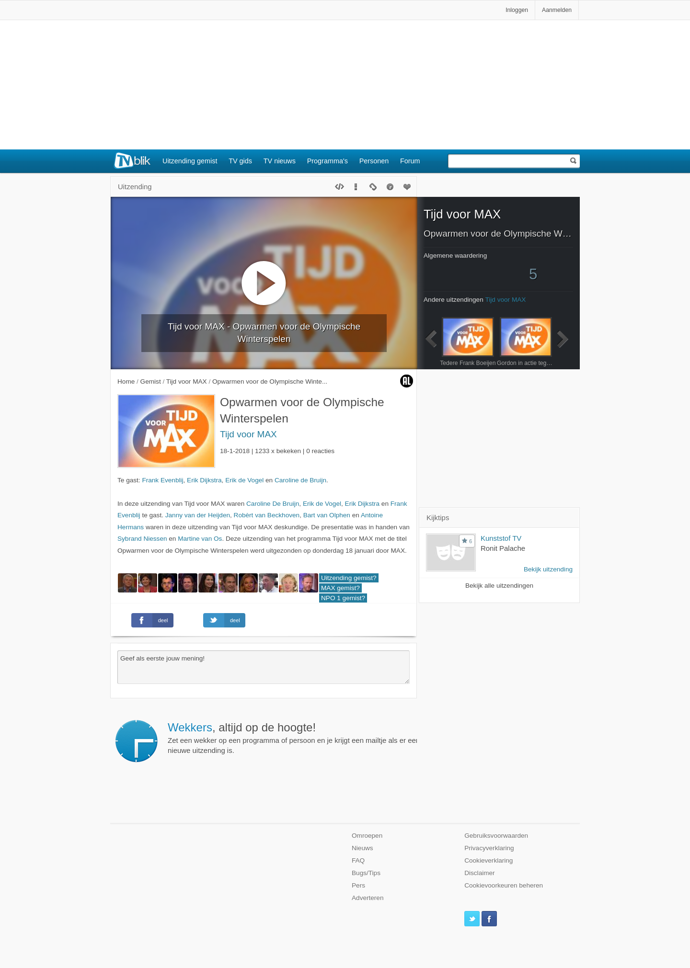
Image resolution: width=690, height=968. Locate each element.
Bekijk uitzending (548, 569)
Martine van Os (200, 538)
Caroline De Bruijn (272, 503)
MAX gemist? (340, 588)
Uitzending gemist (189, 161)
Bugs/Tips (366, 873)
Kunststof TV (501, 538)
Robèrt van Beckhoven (267, 515)
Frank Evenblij (162, 480)
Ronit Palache (503, 548)
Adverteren (368, 897)
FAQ (358, 860)
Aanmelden (557, 10)
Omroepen (367, 835)
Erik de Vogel (244, 480)
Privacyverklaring (489, 848)
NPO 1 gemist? (343, 598)
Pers (358, 885)
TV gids (240, 161)
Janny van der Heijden (197, 515)
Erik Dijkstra (204, 480)
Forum (410, 161)
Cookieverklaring (488, 860)
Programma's (327, 161)
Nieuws (362, 848)
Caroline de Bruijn (300, 480)
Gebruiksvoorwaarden (496, 835)
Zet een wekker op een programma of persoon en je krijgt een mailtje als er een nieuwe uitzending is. (294, 737)
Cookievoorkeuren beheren (503, 885)
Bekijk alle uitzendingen (499, 585)
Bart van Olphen (326, 515)
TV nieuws (280, 161)
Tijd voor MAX (248, 434)
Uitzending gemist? (349, 577)
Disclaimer (479, 873)
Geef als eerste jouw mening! (263, 667)
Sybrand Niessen (142, 538)
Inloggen (517, 10)
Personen (374, 161)
